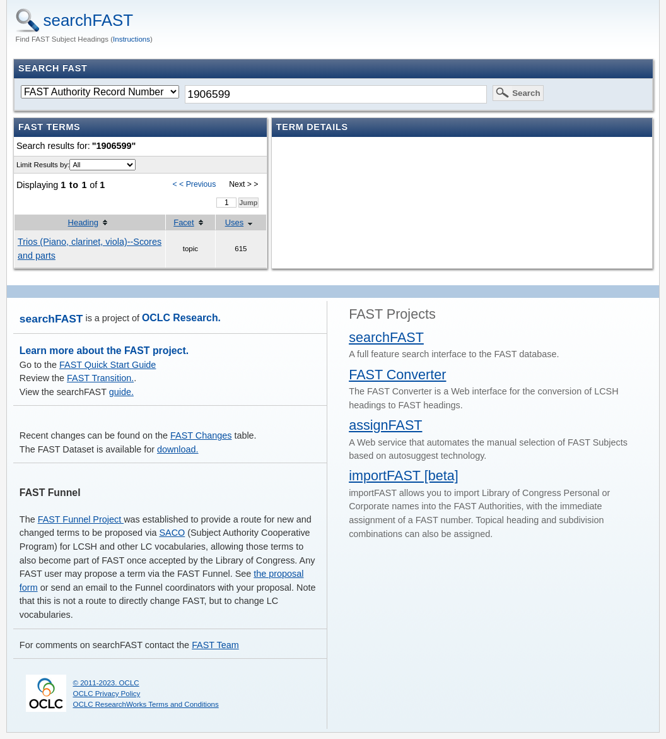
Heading (83, 222)
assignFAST (385, 425)
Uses (234, 222)
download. (178, 449)
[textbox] (335, 94)
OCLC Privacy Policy (106, 693)
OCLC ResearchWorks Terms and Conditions (145, 704)
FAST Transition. (100, 378)
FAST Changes (200, 435)
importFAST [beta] (404, 475)
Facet (183, 222)
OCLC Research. (181, 317)
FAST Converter (397, 374)
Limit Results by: (42, 164)
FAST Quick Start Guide (107, 365)
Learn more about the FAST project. (104, 350)
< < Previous (194, 184)
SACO (172, 533)
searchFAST (89, 20)
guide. (121, 392)
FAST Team (215, 645)
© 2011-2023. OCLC (106, 683)
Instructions (131, 39)
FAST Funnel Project (81, 519)
